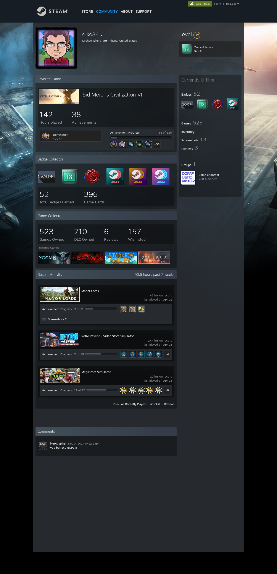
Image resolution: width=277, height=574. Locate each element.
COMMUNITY (107, 11)
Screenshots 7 (57, 319)
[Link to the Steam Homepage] (56, 15)
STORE (87, 11)
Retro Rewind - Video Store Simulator (107, 336)
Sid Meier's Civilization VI (112, 94)
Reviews (169, 404)
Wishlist (155, 404)
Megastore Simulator (96, 372)
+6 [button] (167, 390)
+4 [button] (167, 354)
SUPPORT (144, 11)
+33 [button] (156, 144)
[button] (210, 34)
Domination (60, 134)
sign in (217, 3)
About (127, 11)
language (231, 3)
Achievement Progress (125, 132)
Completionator (209, 175)
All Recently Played (133, 404)
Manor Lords (90, 291)
